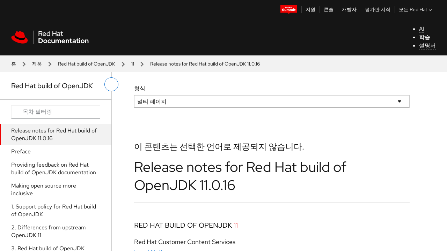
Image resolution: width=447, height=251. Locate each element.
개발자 (349, 9)
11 (132, 64)
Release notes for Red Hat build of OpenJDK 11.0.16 (54, 134)
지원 (310, 9)
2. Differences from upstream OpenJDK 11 (48, 231)
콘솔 (329, 9)
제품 (37, 64)
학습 (424, 37)
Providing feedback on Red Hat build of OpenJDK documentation (53, 168)
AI (421, 28)
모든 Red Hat (416, 9)
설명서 (427, 45)
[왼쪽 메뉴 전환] (111, 84)
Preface (21, 151)
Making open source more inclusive (43, 189)
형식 (139, 88)
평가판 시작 (377, 9)
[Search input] (55, 112)
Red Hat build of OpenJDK (86, 64)
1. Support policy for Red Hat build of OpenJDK (53, 210)
